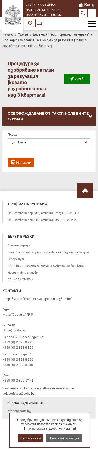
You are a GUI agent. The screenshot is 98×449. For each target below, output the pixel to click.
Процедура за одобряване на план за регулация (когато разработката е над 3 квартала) (47, 40)
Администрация (19, 245)
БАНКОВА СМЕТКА (20, 279)
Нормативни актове (23, 272)
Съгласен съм (30, 438)
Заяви (77, 78)
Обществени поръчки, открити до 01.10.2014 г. (42, 219)
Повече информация (64, 438)
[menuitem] (49, 116)
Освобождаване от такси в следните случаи (50, 116)
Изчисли (21, 162)
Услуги (21, 34)
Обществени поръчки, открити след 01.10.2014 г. (44, 213)
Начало (7, 34)
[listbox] (49, 142)
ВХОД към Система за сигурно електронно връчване (46, 265)
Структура (16, 259)
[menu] (49, 122)
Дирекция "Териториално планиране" (59, 34)
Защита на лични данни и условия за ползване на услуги (48, 252)
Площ (12, 134)
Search (83, 13)
